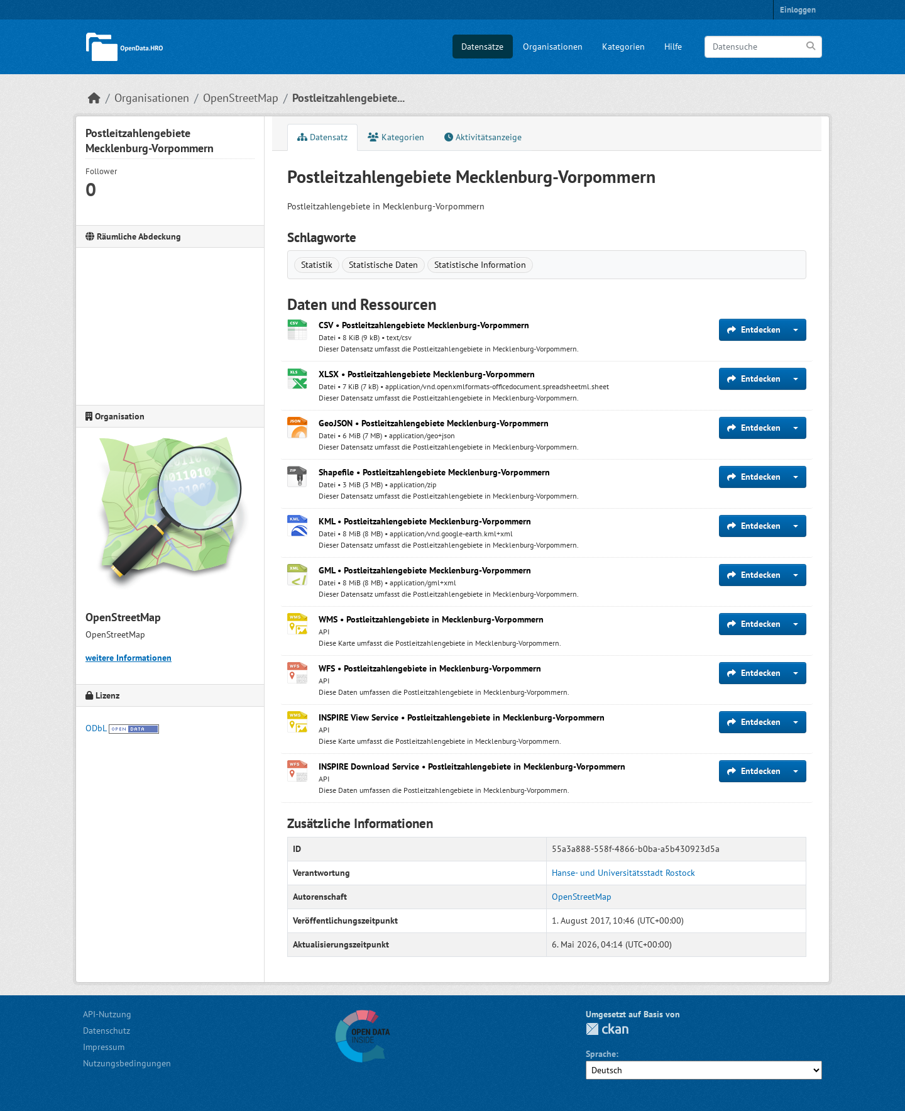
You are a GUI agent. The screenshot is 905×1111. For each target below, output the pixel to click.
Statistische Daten (383, 264)
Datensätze (482, 46)
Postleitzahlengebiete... (348, 98)
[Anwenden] (811, 46)
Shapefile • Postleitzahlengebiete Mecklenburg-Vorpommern (434, 472)
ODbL (95, 728)
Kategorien (623, 46)
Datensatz (322, 137)
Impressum (103, 1047)
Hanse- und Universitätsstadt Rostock (623, 872)
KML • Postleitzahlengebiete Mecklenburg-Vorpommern (425, 521)
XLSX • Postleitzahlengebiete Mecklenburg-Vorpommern (427, 374)
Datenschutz (106, 1030)
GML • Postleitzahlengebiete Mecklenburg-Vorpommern (425, 570)
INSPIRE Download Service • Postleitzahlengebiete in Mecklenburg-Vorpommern (472, 766)
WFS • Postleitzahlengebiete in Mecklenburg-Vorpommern (430, 668)
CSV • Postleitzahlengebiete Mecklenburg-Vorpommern (424, 325)
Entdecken (754, 329)
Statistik (316, 264)
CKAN (607, 1029)
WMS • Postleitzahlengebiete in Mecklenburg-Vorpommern (431, 619)
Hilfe (673, 46)
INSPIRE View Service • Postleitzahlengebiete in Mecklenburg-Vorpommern (462, 717)
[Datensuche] (763, 47)
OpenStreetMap (240, 98)
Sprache (601, 1053)
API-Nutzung (107, 1014)
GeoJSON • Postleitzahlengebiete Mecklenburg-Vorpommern (434, 423)
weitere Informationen (128, 657)
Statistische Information (480, 264)
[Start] (94, 98)
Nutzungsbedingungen (127, 1063)
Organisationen (553, 46)
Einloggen (798, 9)
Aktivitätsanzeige (483, 137)
